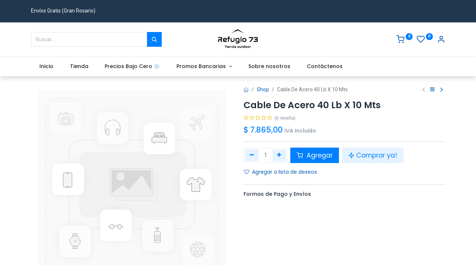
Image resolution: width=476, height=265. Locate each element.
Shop (263, 89)
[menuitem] (46, 66)
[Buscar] (154, 39)
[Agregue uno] (279, 155)
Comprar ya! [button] (372, 155)
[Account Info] (441, 40)
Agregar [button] (315, 155)
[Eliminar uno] (252, 155)
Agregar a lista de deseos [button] (280, 172)
